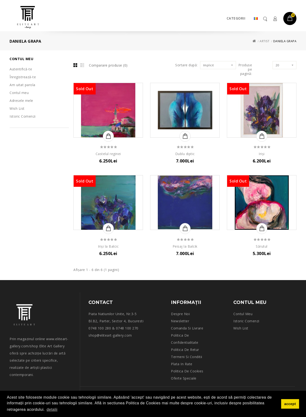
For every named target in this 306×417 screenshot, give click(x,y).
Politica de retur (185, 349)
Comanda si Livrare (187, 328)
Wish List (17, 108)
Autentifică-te (21, 69)
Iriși (262, 153)
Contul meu (275, 18)
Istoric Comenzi (23, 116)
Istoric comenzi (246, 321)
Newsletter (180, 321)
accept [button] (290, 404)
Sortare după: (186, 65)
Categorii (236, 18)
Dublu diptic (185, 153)
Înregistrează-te (23, 77)
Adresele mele (21, 100)
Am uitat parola (22, 85)
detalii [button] (52, 409)
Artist (264, 41)
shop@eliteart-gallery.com (110, 335)
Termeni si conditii (186, 356)
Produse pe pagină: (245, 69)
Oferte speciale (184, 378)
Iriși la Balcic (108, 246)
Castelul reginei (108, 153)
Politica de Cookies (187, 371)
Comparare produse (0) (108, 65)
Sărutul (262, 246)
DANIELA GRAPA (285, 41)
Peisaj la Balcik (185, 246)
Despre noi (180, 314)
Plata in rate (181, 364)
